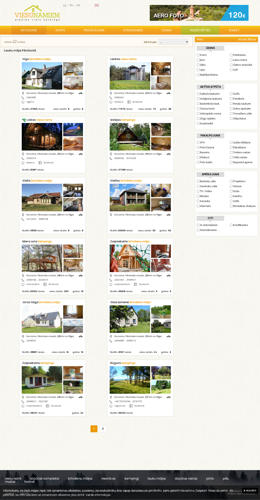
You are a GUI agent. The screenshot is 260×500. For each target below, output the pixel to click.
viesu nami (13, 478)
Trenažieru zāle (241, 113)
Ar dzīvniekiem (207, 225)
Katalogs (29, 30)
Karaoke (203, 201)
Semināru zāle (207, 186)
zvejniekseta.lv (122, 284)
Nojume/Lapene (241, 162)
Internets (204, 206)
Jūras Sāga (41, 302)
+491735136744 (122, 401)
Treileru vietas (240, 152)
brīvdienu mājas (80, 478)
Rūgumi (123, 363)
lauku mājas (157, 478)
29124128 (131, 158)
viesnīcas (108, 478)
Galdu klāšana (240, 142)
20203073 (43, 279)
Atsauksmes (133, 30)
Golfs (235, 93)
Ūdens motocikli (241, 65)
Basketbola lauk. (208, 103)
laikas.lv (30, 162)
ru (71, 5)
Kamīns (236, 196)
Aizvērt (250, 490)
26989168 (43, 218)
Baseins (203, 152)
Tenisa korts (206, 108)
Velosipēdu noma (209, 113)
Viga (36, 59)
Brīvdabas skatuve (243, 206)
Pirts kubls (204, 162)
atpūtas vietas (186, 478)
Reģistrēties (200, 30)
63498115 (131, 340)
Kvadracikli (205, 123)
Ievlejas (122, 120)
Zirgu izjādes (206, 118)
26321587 (119, 279)
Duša (234, 191)
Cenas (166, 30)
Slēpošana (238, 118)
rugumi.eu (119, 405)
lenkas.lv (118, 101)
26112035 (31, 218)
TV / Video (204, 191)
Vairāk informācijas (98, 495)
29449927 (131, 279)
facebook (134, 101)
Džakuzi (203, 157)
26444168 (31, 279)
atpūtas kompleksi (44, 478)
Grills (234, 201)
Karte (60, 30)
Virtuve (236, 186)
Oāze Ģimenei (130, 302)
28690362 (119, 158)
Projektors (238, 181)
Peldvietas (238, 55)
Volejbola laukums (209, 98)
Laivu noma (238, 60)
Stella (37, 181)
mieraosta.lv (33, 284)
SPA (201, 142)
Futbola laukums (208, 93)
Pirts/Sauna (205, 147)
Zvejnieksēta (130, 241)
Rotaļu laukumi (240, 103)
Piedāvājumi (94, 30)
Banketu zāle (206, 181)
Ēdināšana (238, 147)
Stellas (126, 181)
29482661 (119, 97)
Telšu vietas (238, 157)
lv (64, 5)
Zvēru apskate (240, 108)
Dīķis (201, 65)
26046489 (119, 340)
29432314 (31, 158)
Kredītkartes (239, 225)
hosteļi (29, 481)
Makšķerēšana (207, 74)
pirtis (210, 478)
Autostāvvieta (207, 230)
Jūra (201, 60)
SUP (234, 69)
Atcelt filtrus (247, 39)
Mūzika (203, 196)
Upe (201, 69)
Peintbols (237, 98)
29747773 (137, 401)
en (78, 5)
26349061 (31, 340)
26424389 (31, 97)
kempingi (131, 478)
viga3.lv (30, 101)
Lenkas (123, 59)
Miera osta (37, 241)
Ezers (202, 55)
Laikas (39, 120)
